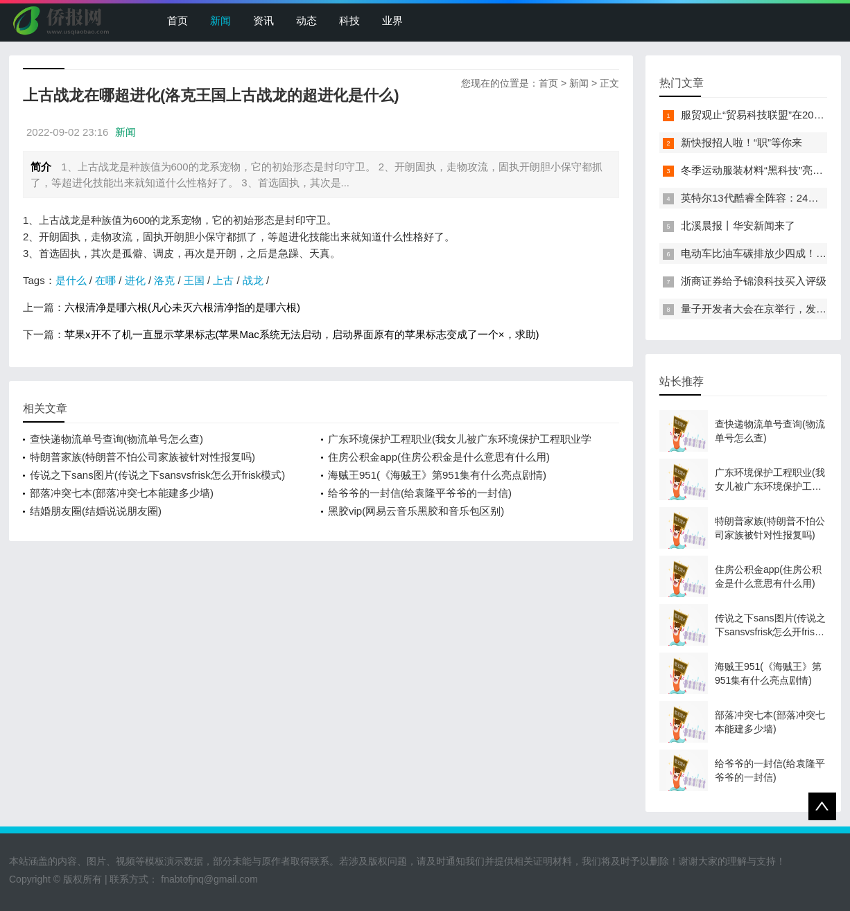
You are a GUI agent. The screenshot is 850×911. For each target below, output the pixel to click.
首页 (177, 20)
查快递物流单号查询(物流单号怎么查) (116, 439)
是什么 (71, 280)
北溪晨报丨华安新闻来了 (738, 225)
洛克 (164, 280)
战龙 (253, 280)
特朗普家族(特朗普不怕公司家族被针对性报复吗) (142, 457)
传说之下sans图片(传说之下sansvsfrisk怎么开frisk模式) (157, 475)
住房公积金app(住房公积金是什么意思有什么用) (439, 457)
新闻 (220, 20)
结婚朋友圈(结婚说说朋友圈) (96, 511)
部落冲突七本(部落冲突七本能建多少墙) (122, 493)
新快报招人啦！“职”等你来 (741, 142)
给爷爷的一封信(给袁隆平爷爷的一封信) (420, 493)
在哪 (105, 280)
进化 (135, 280)
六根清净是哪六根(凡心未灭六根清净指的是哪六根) (182, 307)
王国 (194, 280)
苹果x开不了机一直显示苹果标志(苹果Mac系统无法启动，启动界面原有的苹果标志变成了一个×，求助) (301, 334)
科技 (349, 20)
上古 (223, 280)
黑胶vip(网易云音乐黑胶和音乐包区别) (416, 511)
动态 (306, 20)
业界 (392, 20)
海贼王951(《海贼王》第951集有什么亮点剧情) (437, 475)
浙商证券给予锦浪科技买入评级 (753, 281)
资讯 (263, 20)
